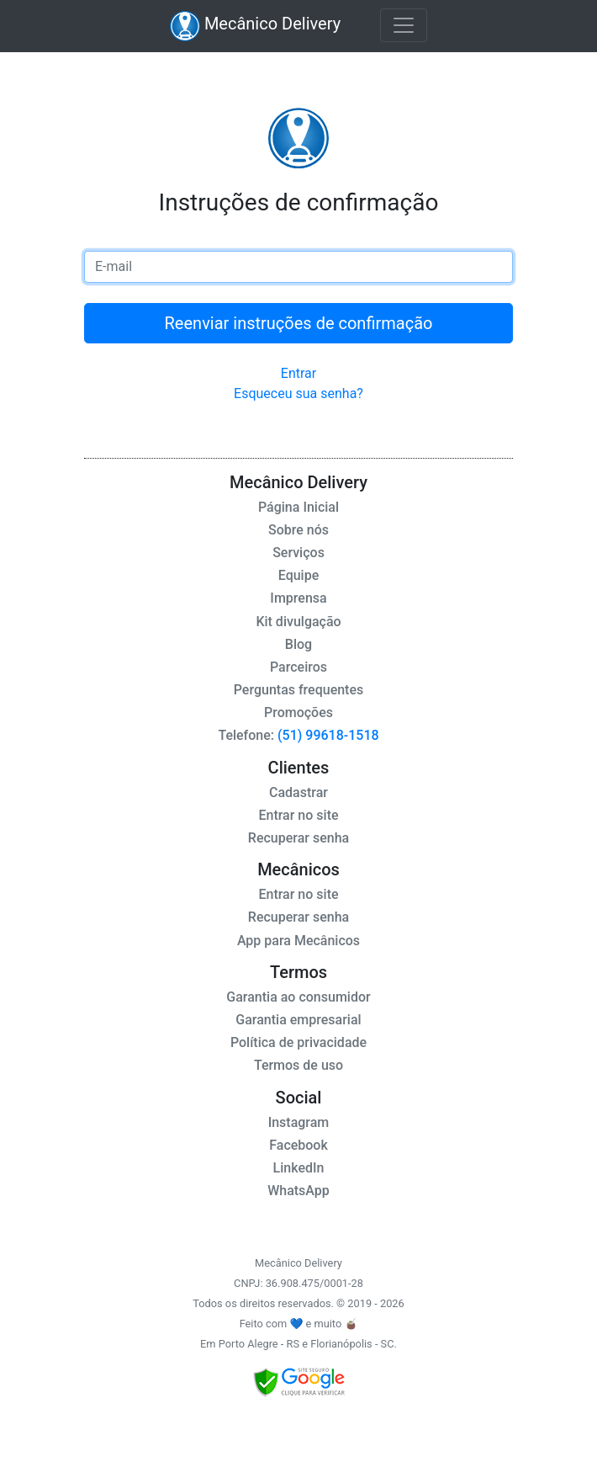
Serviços (298, 553)
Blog (298, 644)
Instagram (299, 1122)
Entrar (298, 373)
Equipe (298, 575)
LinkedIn (299, 1168)
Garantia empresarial (298, 1020)
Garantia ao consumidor (298, 997)
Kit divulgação (298, 622)
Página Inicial (298, 507)
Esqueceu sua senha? (298, 393)
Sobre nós (298, 530)
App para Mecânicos (298, 941)
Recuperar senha (298, 838)
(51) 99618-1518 (326, 735)
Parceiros (298, 667)
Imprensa (298, 598)
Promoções (298, 712)
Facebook (298, 1145)
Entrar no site (298, 815)
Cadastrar (298, 792)
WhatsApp (298, 1191)
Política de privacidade (298, 1042)
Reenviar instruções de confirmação (299, 323)
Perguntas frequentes (299, 690)
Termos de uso (298, 1065)
